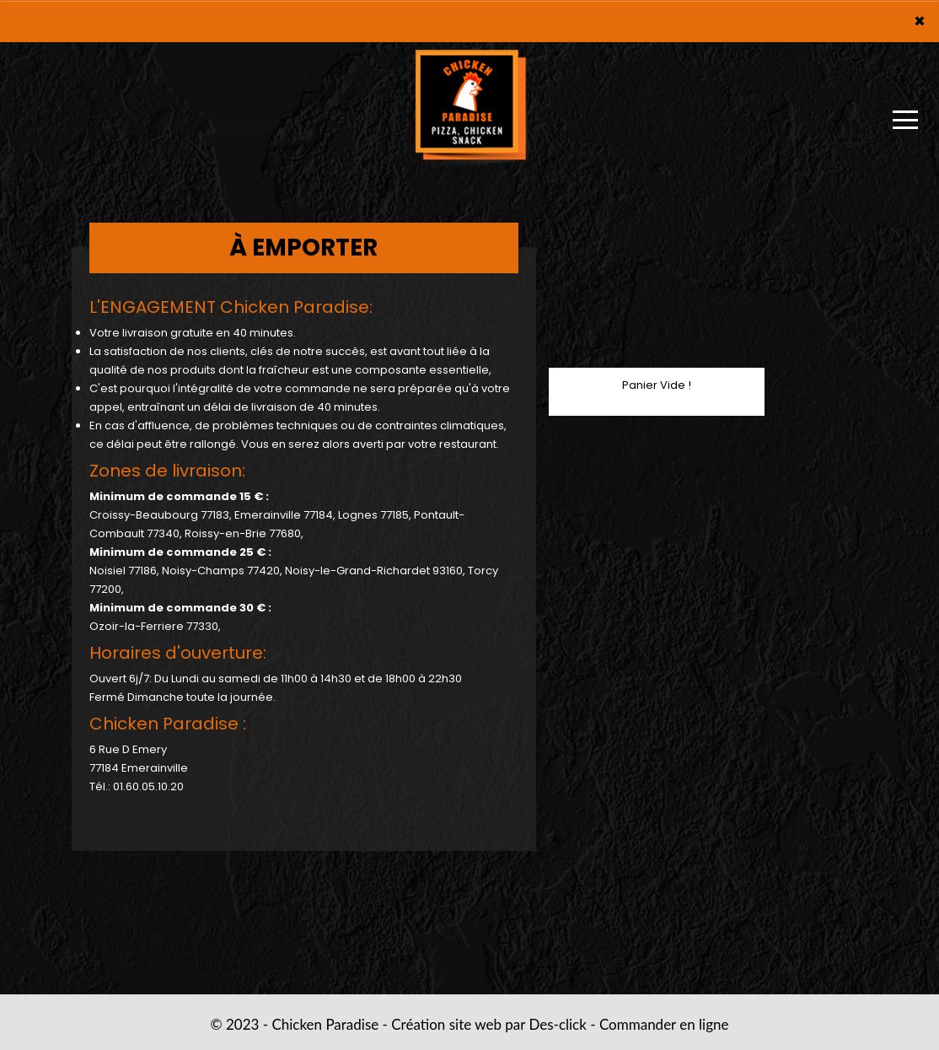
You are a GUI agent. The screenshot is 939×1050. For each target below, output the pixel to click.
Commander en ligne (664, 1024)
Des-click (557, 1024)
